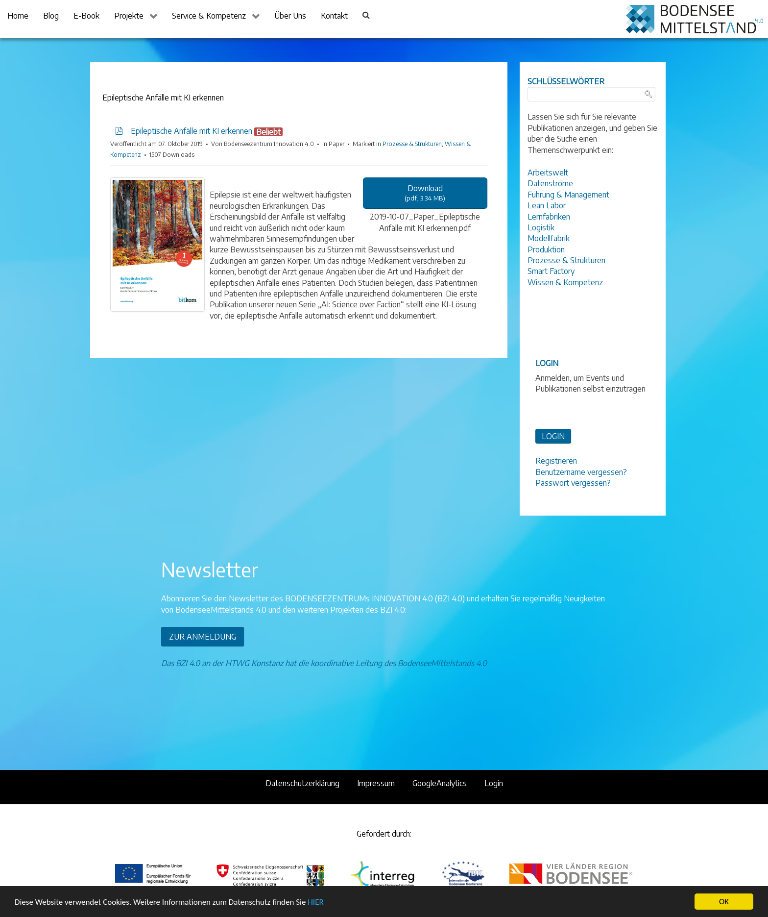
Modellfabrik (549, 238)
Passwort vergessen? (573, 483)
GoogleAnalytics (439, 783)
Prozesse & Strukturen (412, 144)
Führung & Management (568, 194)
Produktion (546, 249)
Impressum (376, 783)
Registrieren (556, 461)
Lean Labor (547, 205)
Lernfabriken (549, 217)
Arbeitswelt (548, 172)
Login (493, 783)
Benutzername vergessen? (581, 472)
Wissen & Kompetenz (565, 282)
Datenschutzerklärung (302, 783)
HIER (315, 902)
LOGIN (553, 436)
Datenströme (550, 183)
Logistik (541, 227)
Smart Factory (551, 271)
